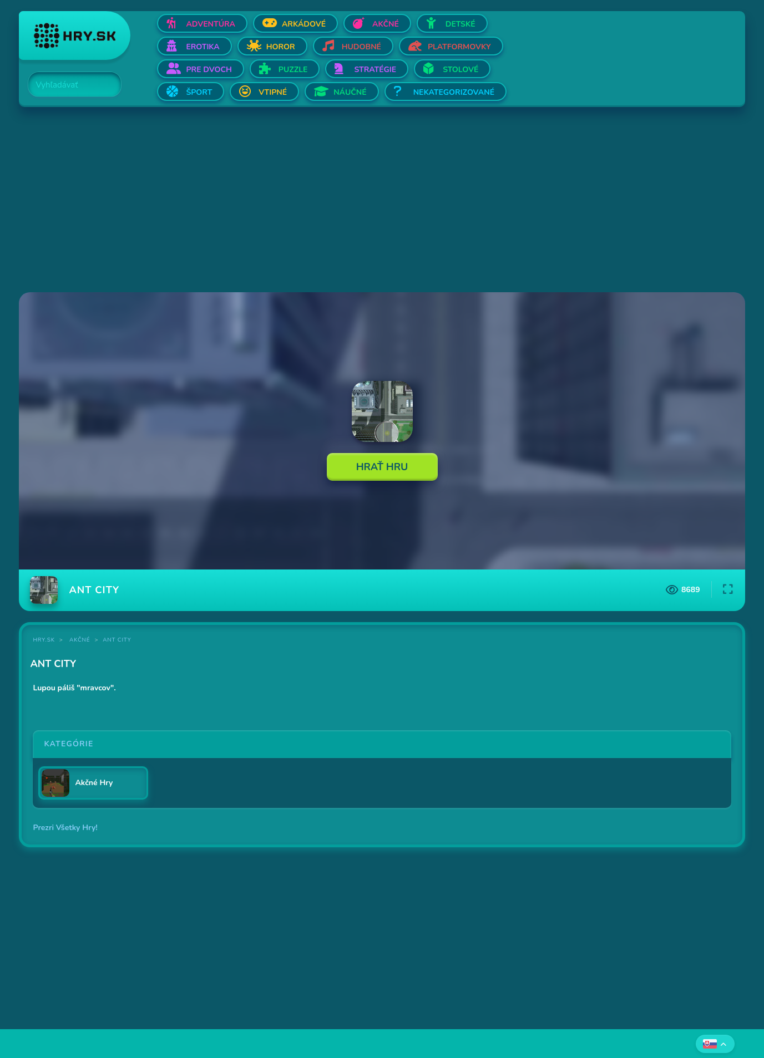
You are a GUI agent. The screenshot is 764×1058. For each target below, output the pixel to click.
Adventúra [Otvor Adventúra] (210, 24)
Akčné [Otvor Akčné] (385, 24)
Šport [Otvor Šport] (199, 92)
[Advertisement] (352, 200)
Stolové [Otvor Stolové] (460, 69)
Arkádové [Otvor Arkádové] (304, 24)
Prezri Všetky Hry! (65, 827)
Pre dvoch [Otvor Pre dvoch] (208, 69)
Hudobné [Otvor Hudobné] (361, 47)
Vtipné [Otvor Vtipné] (273, 92)
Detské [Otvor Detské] (460, 24)
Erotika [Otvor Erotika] (202, 47)
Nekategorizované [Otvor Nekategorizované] (453, 92)
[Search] (68, 85)
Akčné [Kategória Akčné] (79, 640)
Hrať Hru (382, 467)
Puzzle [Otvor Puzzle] (293, 69)
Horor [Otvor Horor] (280, 47)
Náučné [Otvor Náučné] (350, 92)
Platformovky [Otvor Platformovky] (459, 47)
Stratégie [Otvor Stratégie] (375, 69)
